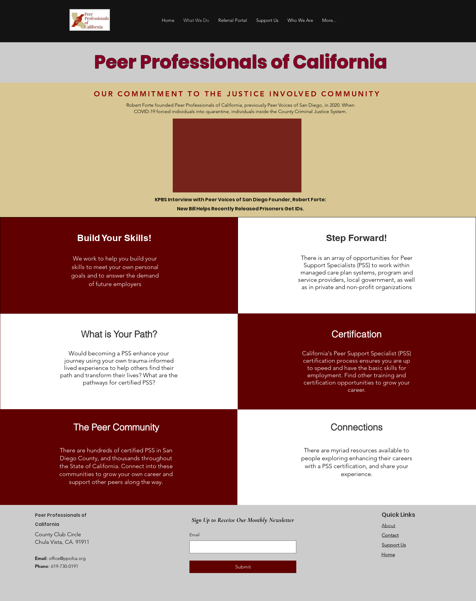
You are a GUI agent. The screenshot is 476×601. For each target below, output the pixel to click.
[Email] (241, 547)
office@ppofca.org (67, 558)
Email (194, 534)
